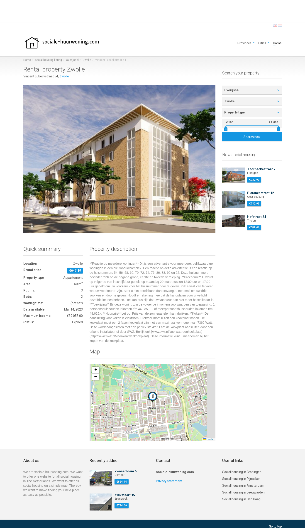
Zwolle (87, 60)
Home (277, 42)
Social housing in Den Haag (241, 499)
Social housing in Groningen (241, 472)
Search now (252, 137)
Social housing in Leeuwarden (243, 492)
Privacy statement (169, 481)
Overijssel (72, 60)
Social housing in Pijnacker (241, 479)
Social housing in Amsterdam (243, 485)
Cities (262, 42)
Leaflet (208, 439)
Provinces (244, 42)
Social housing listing (48, 60)
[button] (152, 397)
